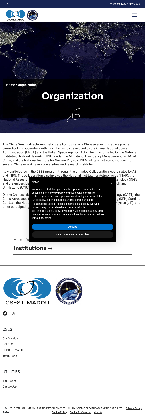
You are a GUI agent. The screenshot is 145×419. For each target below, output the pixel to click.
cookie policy (82, 203)
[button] (8, 4)
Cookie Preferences (80, 412)
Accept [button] (72, 226)
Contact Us (10, 387)
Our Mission (10, 338)
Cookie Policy (59, 412)
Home (10, 85)
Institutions (33, 248)
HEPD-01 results (13, 350)
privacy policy (57, 192)
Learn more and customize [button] (72, 234)
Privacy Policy (134, 408)
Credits (98, 412)
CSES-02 (8, 344)
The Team (9, 381)
